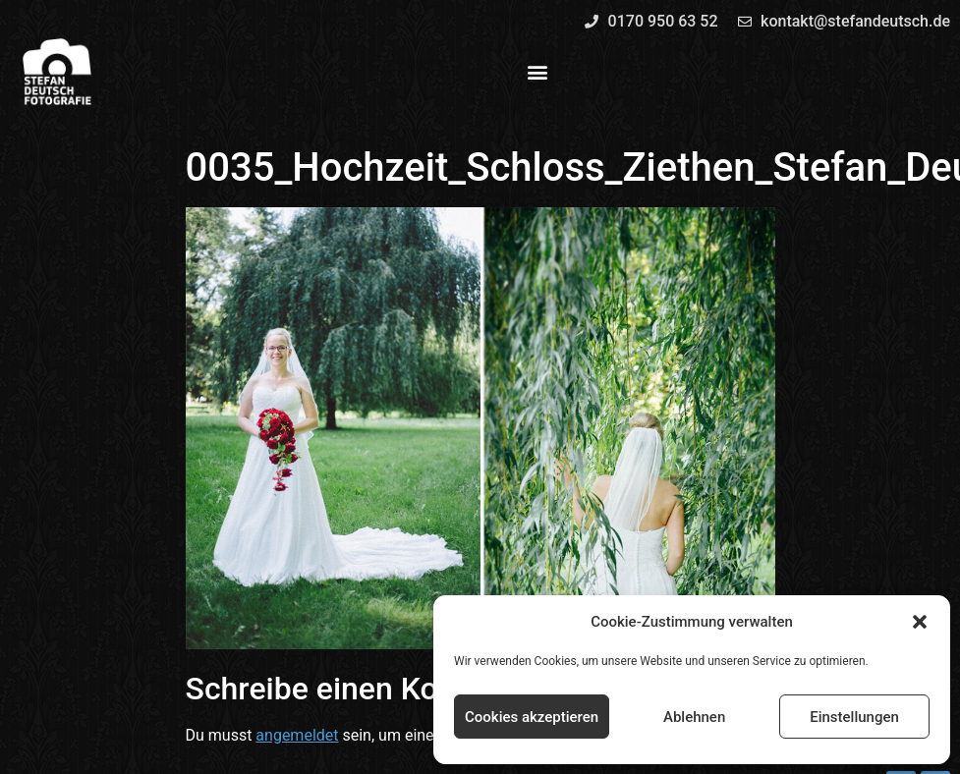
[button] (920, 622)
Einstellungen (854, 717)
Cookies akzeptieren (531, 717)
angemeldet (296, 735)
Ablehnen (694, 717)
